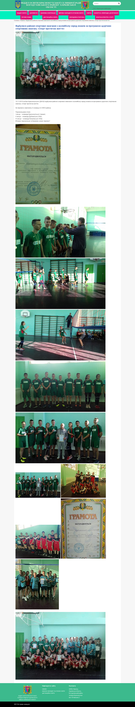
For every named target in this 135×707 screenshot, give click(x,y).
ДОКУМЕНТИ (33, 13)
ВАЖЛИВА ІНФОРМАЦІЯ (48, 13)
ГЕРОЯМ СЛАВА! (26, 17)
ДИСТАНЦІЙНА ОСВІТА (50, 17)
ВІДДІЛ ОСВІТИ (21, 13)
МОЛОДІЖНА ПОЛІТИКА (76, 17)
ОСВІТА (89, 13)
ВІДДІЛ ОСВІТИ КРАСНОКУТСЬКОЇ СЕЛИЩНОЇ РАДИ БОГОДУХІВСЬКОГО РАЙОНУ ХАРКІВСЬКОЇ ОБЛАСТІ (51, 5)
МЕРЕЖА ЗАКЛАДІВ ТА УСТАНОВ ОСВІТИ (71, 13)
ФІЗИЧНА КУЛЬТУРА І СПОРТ (105, 17)
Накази (44, 689)
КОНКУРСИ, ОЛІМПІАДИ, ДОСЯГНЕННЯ (106, 13)
